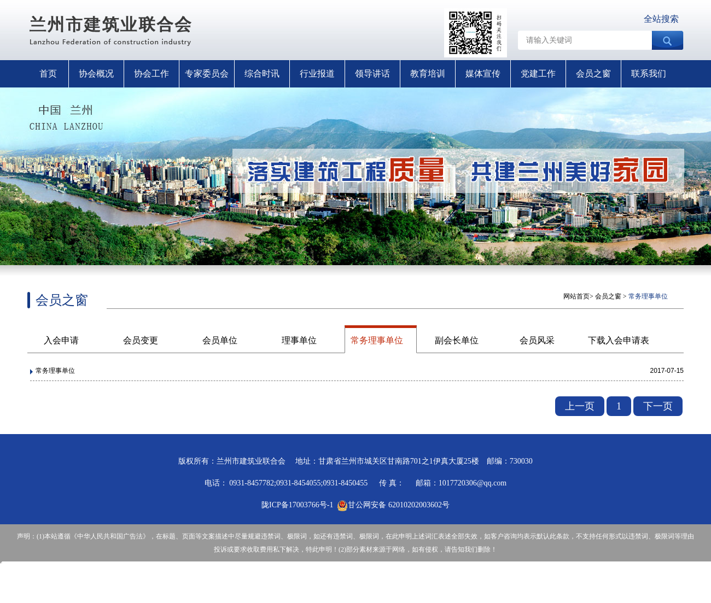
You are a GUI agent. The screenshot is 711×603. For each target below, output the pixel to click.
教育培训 (427, 73)
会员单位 (219, 340)
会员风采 (537, 340)
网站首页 (576, 296)
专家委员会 (207, 73)
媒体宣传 (482, 73)
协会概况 (96, 73)
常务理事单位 (377, 340)
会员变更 (140, 340)
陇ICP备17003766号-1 (297, 505)
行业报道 (317, 73)
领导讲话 (372, 73)
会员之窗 (593, 73)
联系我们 (648, 73)
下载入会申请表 (618, 340)
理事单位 (299, 340)
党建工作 (538, 73)
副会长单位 (457, 340)
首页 (48, 73)
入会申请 (61, 340)
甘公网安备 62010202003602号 (393, 505)
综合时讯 (261, 73)
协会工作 (151, 73)
